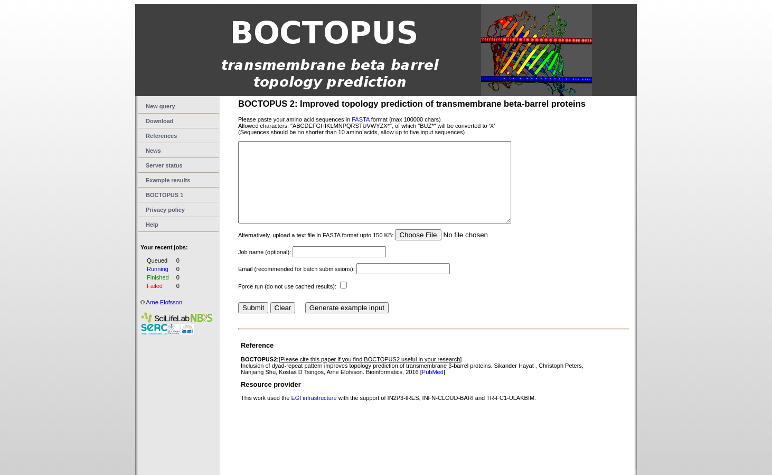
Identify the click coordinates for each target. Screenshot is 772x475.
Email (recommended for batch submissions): (296, 285)
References (161, 136)
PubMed (433, 388)
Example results (168, 180)
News (153, 150)
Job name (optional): (264, 268)
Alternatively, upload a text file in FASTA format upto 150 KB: (315, 251)
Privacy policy (165, 210)
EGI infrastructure (314, 414)
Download (160, 121)
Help (152, 224)
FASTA (360, 119)
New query (160, 106)
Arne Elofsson (164, 302)
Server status (164, 165)
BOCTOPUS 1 (164, 195)
